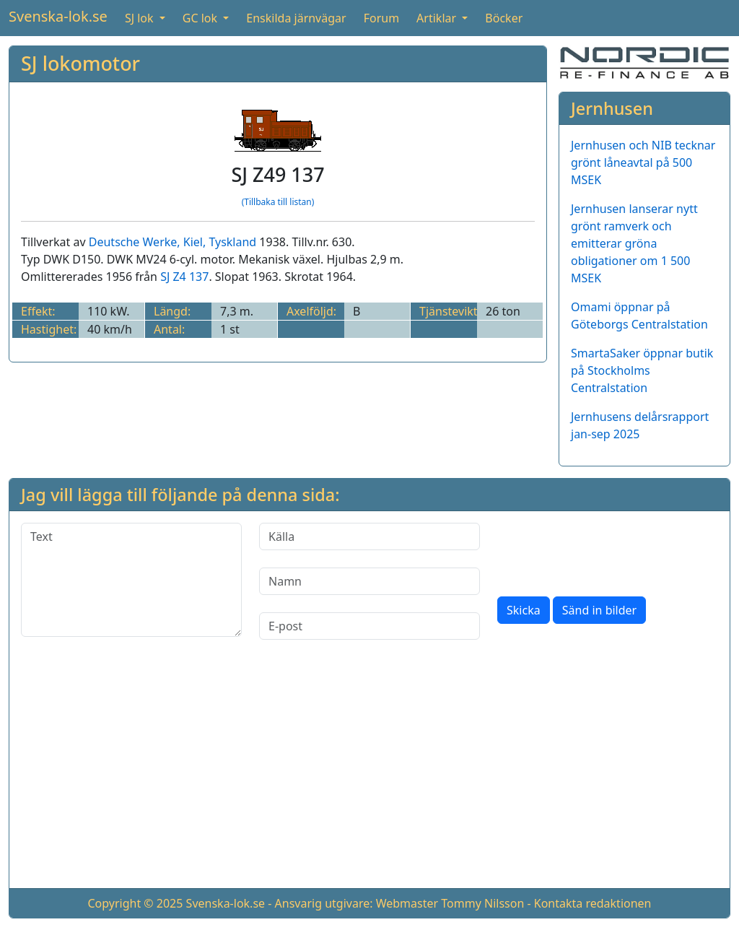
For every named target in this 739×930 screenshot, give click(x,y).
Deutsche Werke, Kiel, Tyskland (172, 242)
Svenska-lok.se (58, 16)
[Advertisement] (369, 775)
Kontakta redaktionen (593, 903)
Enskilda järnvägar (296, 18)
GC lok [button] (201, 18)
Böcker (503, 18)
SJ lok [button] (141, 18)
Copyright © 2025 (135, 903)
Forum (381, 18)
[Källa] (369, 536)
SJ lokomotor (80, 63)
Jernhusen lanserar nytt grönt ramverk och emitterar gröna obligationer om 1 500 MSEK (634, 243)
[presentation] (607, 551)
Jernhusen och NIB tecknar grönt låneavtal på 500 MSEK (643, 162)
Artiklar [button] (437, 18)
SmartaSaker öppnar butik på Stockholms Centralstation (642, 370)
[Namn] (369, 581)
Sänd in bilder (599, 610)
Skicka (524, 610)
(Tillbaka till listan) (278, 202)
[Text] (131, 580)
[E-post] (369, 626)
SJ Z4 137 (184, 276)
